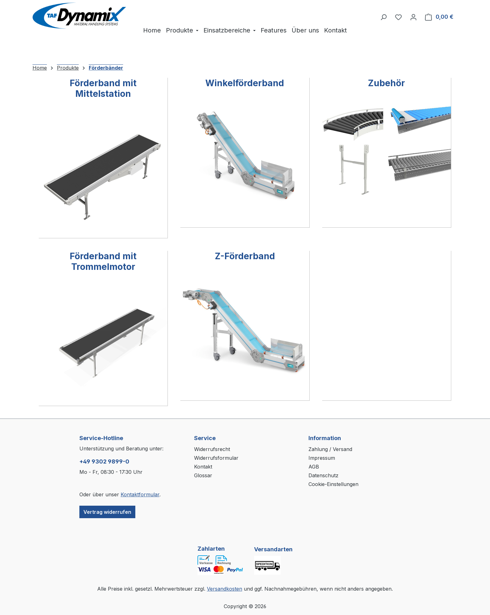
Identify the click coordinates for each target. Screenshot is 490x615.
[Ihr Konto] (413, 17)
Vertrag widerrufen (107, 512)
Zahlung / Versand (330, 449)
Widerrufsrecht (212, 449)
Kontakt (203, 467)
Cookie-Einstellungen (333, 484)
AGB (313, 467)
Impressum (321, 458)
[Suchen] (383, 17)
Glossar (203, 475)
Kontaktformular (140, 494)
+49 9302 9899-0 (104, 461)
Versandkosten (224, 589)
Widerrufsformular (216, 458)
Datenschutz (323, 475)
